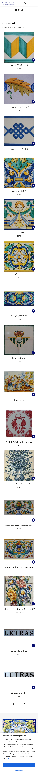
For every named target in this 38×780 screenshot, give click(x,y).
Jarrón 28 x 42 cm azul (19, 483)
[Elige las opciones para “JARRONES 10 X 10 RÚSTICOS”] (33, 603)
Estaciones (19, 400)
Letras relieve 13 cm (19, 692)
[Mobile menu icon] (33, 3)
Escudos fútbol (19, 358)
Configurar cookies (19, 770)
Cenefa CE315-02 (19, 274)
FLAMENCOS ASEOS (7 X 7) (19, 441)
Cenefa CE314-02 (19, 232)
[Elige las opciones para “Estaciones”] (33, 394)
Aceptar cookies (19, 765)
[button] (33, 60)
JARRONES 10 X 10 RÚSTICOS (19, 609)
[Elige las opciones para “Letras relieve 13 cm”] (33, 687)
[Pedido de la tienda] (12, 23)
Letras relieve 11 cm (19, 651)
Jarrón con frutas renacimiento (19, 525)
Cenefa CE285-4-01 (19, 65)
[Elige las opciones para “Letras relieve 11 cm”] (33, 645)
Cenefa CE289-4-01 (19, 149)
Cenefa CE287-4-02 (19, 107)
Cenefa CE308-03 (19, 190)
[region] (19, 756)
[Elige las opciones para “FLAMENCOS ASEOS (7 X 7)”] (33, 436)
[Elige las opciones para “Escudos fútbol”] (33, 352)
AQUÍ (7, 759)
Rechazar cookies (19, 776)
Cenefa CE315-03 (19, 316)
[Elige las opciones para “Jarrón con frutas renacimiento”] (33, 562)
